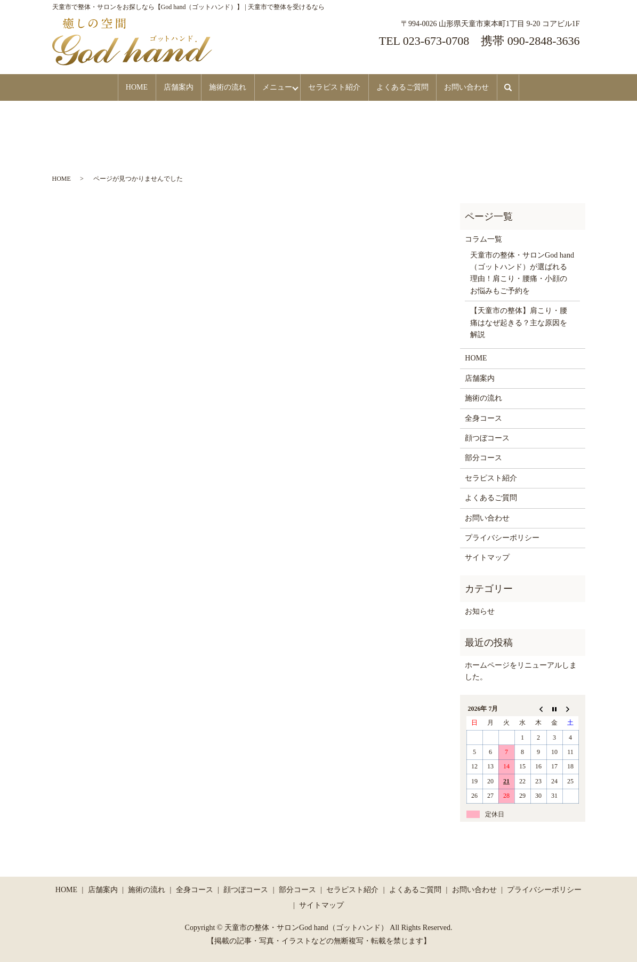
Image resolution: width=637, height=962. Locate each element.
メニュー (276, 87)
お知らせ (480, 611)
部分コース (483, 457)
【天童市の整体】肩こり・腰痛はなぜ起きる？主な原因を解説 (518, 322)
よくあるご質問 (417, 87)
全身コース (483, 417)
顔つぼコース (487, 438)
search (538, 87)
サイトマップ (487, 557)
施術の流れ (219, 87)
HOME (115, 87)
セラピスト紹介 (343, 87)
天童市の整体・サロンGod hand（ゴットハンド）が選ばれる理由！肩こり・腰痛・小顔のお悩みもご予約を (522, 272)
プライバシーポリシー (502, 537)
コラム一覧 (483, 239)
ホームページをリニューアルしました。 (521, 670)
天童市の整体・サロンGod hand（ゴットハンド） (306, 927)
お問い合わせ (488, 87)
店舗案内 (164, 87)
